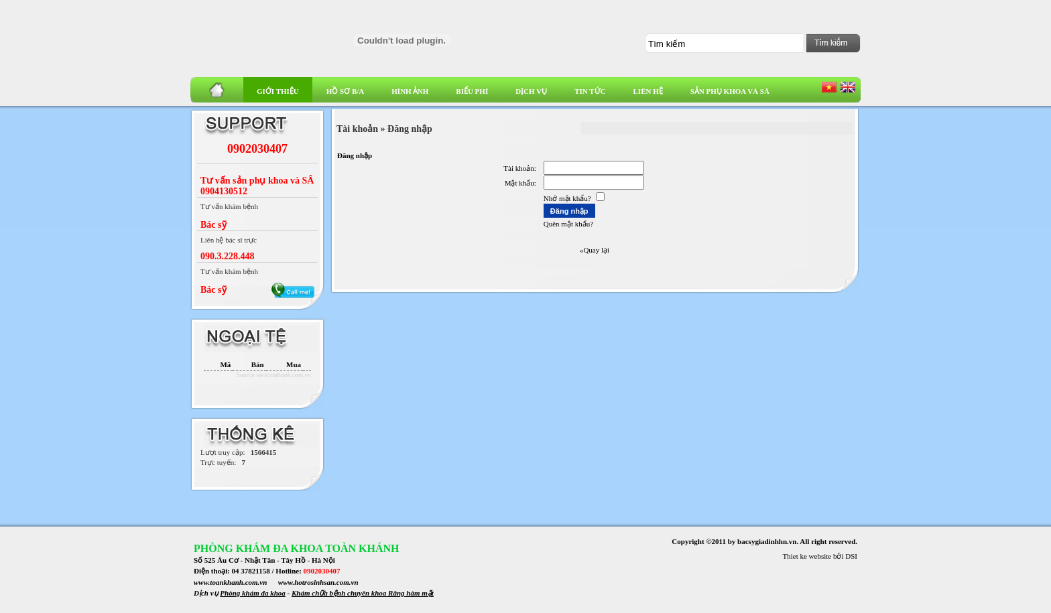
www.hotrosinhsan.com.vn (318, 582)
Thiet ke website (807, 556)
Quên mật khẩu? (568, 224)
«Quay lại (594, 250)
